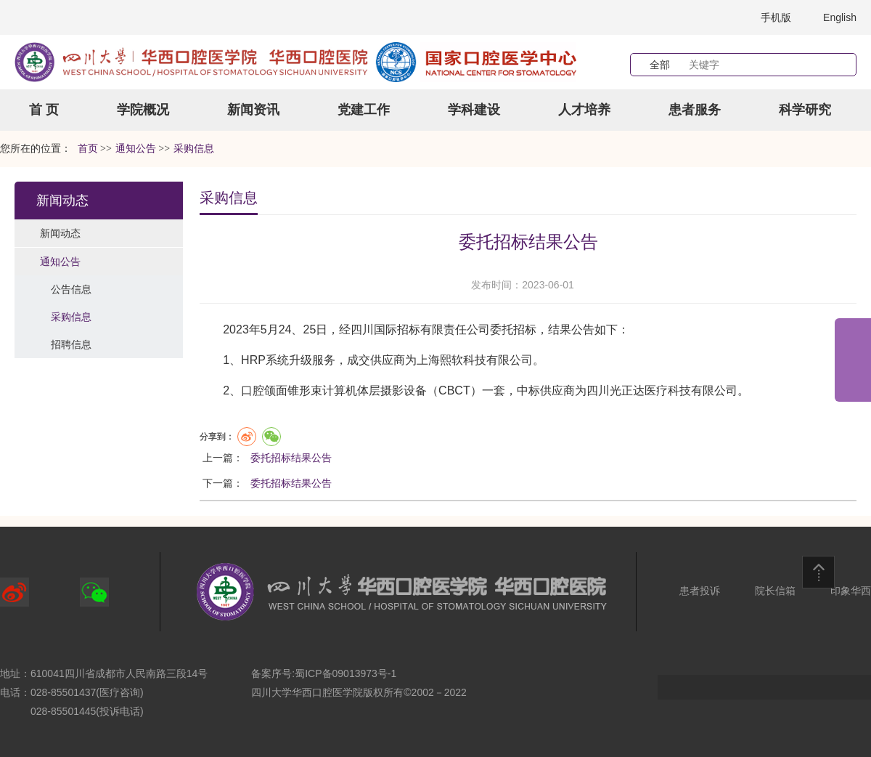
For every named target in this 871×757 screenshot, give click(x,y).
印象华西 (850, 590)
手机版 (776, 17)
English (839, 17)
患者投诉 (699, 590)
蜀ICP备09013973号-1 (345, 673)
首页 (88, 148)
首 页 (44, 109)
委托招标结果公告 (291, 457)
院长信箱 (775, 590)
